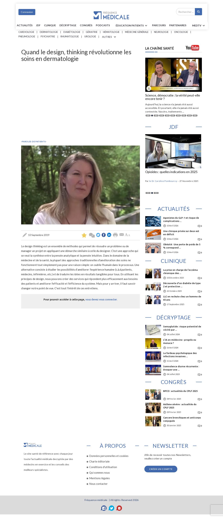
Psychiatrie (48, 36)
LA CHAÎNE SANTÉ (159, 48)
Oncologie (181, 32)
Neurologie (161, 32)
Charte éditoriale (99, 461)
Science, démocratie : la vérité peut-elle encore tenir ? (172, 97)
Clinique (50, 25)
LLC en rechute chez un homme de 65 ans (182, 298)
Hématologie (111, 32)
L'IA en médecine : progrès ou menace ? (179, 341)
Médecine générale (136, 32)
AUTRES (109, 37)
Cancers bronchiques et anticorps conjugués (182, 419)
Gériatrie (91, 32)
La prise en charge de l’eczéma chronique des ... (180, 271)
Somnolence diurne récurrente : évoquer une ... (181, 368)
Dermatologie (49, 32)
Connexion (27, 11)
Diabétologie (71, 32)
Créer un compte (160, 469)
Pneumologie (26, 36)
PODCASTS (103, 25)
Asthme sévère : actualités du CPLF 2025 (179, 406)
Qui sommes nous (99, 472)
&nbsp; (80, 100)
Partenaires (177, 25)
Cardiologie (26, 32)
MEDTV (199, 25)
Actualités (24, 25)
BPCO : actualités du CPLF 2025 (180, 391)
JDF (38, 25)
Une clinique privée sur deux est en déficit (181, 233)
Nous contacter (98, 483)
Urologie (90, 36)
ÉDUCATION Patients (132, 25)
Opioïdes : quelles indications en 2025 (171, 172)
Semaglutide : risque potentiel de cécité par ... (182, 328)
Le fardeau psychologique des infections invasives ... (180, 355)
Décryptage (67, 25)
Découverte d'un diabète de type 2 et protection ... (182, 285)
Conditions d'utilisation (103, 467)
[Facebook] (104, 508)
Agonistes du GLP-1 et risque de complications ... (181, 219)
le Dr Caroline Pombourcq (163, 181)
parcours (159, 25)
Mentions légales (99, 478)
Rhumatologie (70, 36)
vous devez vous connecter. (101, 299)
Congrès (86, 25)
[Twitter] (111, 508)
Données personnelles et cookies (108, 455)
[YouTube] (119, 508)
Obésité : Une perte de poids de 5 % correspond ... (181, 246)
